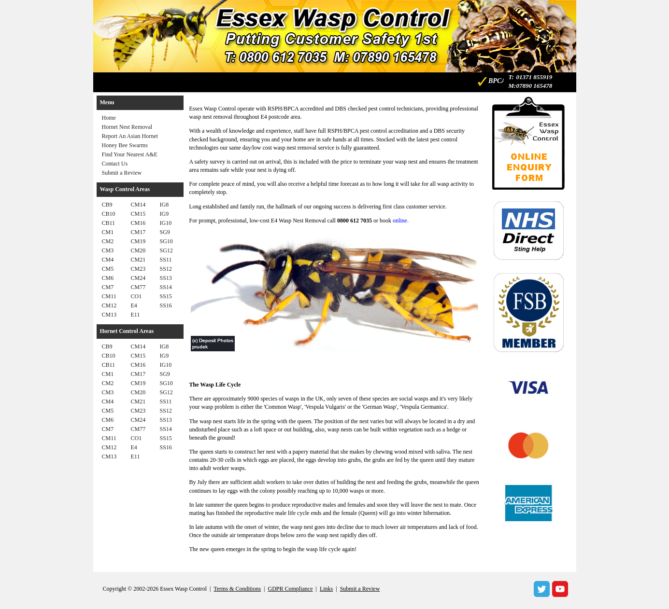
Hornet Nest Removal (127, 127)
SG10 (166, 241)
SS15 (166, 296)
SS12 (166, 268)
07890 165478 (534, 85)
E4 (134, 305)
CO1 (136, 296)
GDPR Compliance (290, 588)
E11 (135, 314)
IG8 (164, 204)
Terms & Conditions (237, 588)
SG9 (165, 232)
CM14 (138, 204)
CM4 (108, 259)
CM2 (108, 241)
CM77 (138, 287)
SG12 (166, 250)
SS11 (166, 259)
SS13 (166, 278)
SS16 (166, 305)
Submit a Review (122, 172)
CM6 (108, 278)
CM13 (109, 314)
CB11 (108, 223)
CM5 (108, 268)
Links (326, 588)
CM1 (108, 232)
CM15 (138, 213)
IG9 (164, 213)
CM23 (138, 268)
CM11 (109, 296)
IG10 (166, 223)
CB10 (108, 213)
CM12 (109, 305)
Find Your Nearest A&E (129, 154)
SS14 (166, 287)
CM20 (138, 250)
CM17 (138, 232)
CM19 (138, 241)
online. (401, 220)
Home (109, 117)
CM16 (138, 223)
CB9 (107, 204)
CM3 (108, 250)
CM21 (138, 259)
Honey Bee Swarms (125, 145)
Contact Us (115, 163)
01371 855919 (534, 77)
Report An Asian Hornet (130, 136)
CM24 (138, 278)
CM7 (108, 287)
